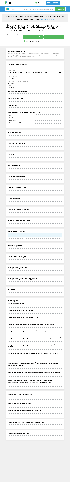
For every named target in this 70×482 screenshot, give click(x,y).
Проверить (60, 9)
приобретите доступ (47, 19)
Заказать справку (54, 37)
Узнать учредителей (33, 37)
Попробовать (53, 3)
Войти (40, 3)
